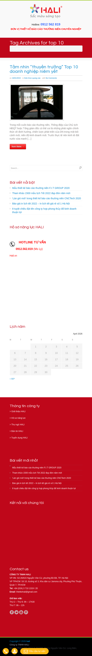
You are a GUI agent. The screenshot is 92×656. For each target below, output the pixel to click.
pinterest (26, 612)
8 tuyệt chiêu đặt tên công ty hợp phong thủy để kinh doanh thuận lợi (44, 210)
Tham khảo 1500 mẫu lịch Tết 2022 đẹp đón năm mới (41, 193)
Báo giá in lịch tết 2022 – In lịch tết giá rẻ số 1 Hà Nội (41, 203)
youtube (21, 612)
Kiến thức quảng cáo (32, 78)
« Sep (12, 379)
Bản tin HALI (17, 431)
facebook (12, 612)
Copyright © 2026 (18, 641)
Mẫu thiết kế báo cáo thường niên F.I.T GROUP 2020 (41, 188)
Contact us (19, 569)
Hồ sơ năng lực (18, 418)
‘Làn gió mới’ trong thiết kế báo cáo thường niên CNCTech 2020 (46, 198)
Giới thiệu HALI (18, 411)
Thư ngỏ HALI (18, 424)
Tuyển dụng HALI (19, 438)
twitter (16, 612)
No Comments (51, 78)
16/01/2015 (16, 78)
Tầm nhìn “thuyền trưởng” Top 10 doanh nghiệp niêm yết (44, 69)
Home (26, 49)
